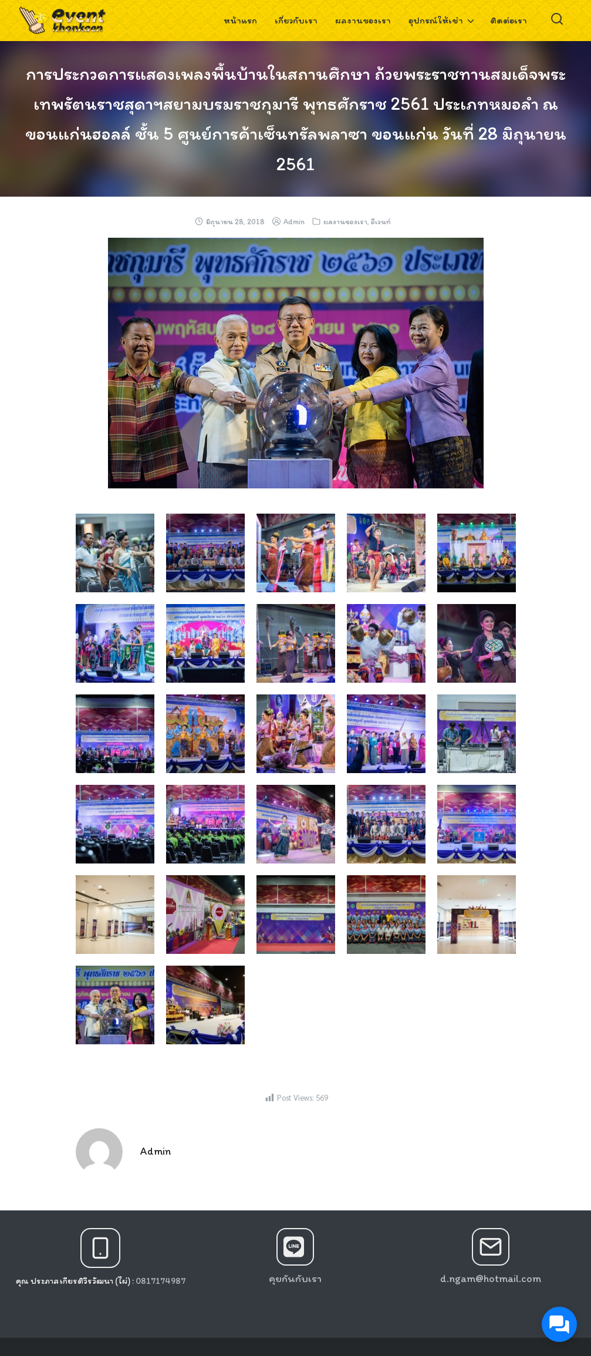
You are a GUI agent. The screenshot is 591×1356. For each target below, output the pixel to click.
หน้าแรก (240, 20)
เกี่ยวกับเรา (296, 20)
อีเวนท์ (381, 221)
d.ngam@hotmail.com (490, 1278)
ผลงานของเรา (363, 20)
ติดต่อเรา (508, 20)
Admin (294, 221)
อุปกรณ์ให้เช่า (435, 20)
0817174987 (160, 1281)
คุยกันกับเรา (295, 1278)
